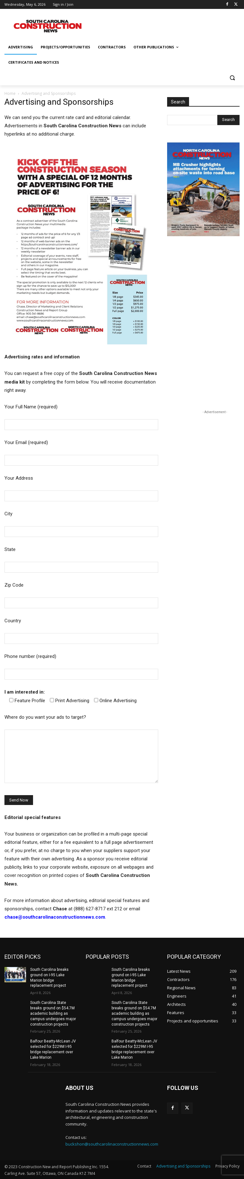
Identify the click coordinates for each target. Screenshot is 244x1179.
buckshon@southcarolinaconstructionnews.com (111, 1144)
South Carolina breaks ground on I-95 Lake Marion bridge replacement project (49, 977)
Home (10, 93)
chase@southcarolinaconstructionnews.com (54, 917)
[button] (232, 77)
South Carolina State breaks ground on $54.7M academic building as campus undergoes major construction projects (53, 1013)
